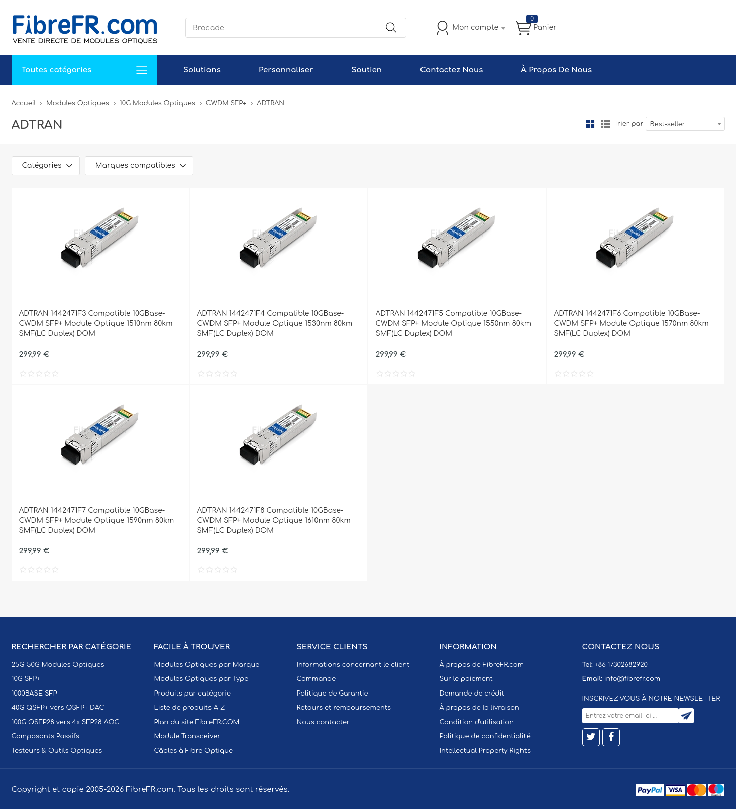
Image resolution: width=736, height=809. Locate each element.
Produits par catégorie (192, 693)
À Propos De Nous (556, 70)
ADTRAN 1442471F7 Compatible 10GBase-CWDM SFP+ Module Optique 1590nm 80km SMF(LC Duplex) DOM (96, 520)
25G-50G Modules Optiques (58, 664)
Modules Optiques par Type (201, 678)
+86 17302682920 (620, 664)
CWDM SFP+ (226, 103)
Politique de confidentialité (485, 736)
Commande (316, 678)
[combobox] (685, 124)
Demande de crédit (472, 693)
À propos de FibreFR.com (482, 664)
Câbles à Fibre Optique (193, 750)
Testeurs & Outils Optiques (57, 750)
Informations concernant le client (353, 664)
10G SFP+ (26, 678)
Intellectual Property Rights (485, 750)
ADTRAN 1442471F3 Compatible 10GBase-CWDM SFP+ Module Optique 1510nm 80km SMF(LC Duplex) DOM (96, 323)
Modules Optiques (77, 103)
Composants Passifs (45, 736)
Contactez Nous (451, 70)
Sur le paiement (466, 678)
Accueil (24, 103)
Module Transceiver (187, 736)
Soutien (366, 70)
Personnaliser (286, 70)
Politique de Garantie (332, 693)
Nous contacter (323, 722)
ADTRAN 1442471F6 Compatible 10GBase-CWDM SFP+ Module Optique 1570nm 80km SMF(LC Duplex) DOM (631, 323)
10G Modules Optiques (157, 103)
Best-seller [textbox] (667, 124)
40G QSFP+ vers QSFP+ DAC (58, 707)
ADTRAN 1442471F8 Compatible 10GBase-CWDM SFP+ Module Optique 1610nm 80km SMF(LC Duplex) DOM (274, 520)
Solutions (202, 70)
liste (605, 124)
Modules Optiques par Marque (207, 664)
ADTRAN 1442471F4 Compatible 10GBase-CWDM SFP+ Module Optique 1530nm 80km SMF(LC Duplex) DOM (275, 323)
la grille (590, 124)
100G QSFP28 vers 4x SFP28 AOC (66, 722)
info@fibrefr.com (632, 678)
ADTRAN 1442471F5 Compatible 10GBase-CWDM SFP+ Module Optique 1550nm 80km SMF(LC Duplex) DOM (453, 323)
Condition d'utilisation (477, 722)
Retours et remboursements (344, 707)
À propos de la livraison (479, 707)
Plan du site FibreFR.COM (197, 722)
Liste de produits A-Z (189, 707)
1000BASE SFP (34, 693)
